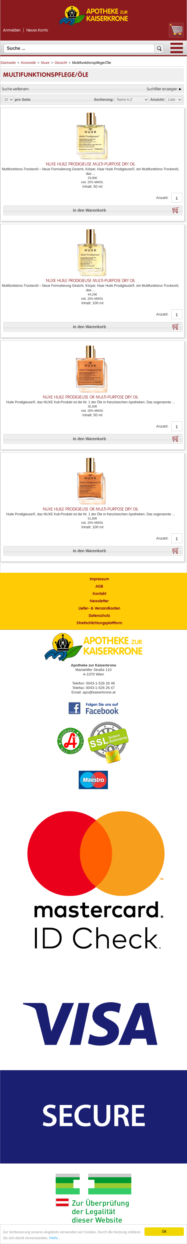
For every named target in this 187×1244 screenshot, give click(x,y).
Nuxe (45, 63)
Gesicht (61, 63)
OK (164, 1231)
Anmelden (12, 30)
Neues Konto (37, 30)
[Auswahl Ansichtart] (174, 99)
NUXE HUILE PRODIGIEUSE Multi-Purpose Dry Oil (90, 164)
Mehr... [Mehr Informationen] (54, 1238)
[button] (92, 210)
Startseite (8, 63)
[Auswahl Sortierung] (132, 99)
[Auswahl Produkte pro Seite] (8, 99)
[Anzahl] (176, 198)
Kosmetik (28, 63)
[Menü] (176, 52)
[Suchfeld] (83, 48)
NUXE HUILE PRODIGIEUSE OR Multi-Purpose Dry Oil (90, 397)
